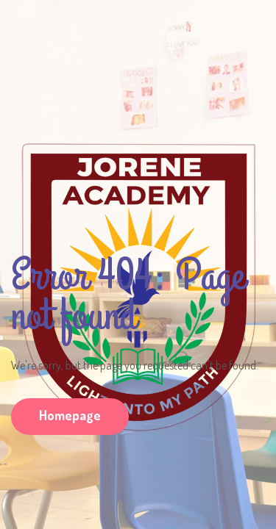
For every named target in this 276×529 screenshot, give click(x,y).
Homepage (70, 415)
